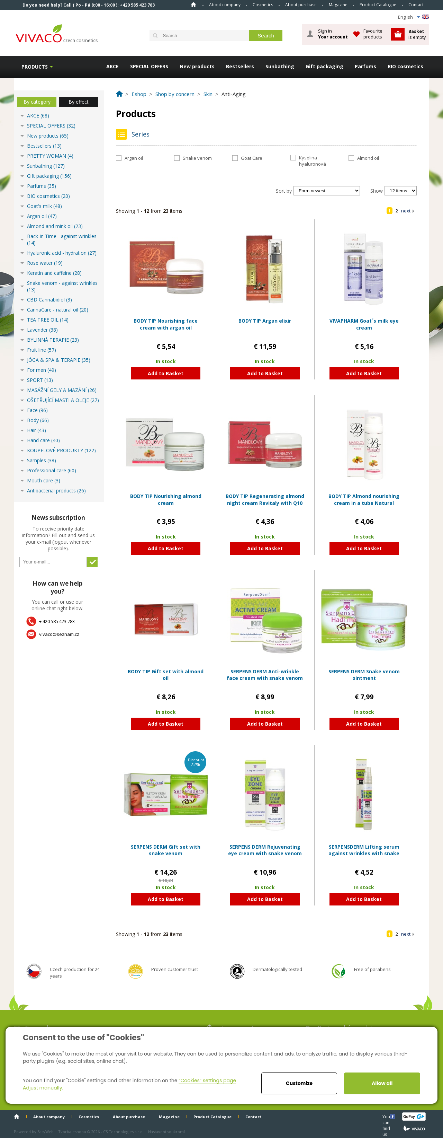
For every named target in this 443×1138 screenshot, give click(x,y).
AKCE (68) (38, 115)
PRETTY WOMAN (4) (50, 155)
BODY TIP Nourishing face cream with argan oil (166, 324)
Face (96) (37, 410)
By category (37, 101)
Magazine (338, 5)
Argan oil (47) (42, 216)
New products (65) (48, 135)
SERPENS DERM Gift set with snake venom (165, 850)
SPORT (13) (40, 380)
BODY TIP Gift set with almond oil (166, 675)
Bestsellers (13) (44, 145)
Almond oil (368, 158)
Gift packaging (324, 66)
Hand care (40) (43, 440)
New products (197, 66)
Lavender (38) (42, 329)
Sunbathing (279, 66)
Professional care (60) (51, 470)
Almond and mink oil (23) (55, 226)
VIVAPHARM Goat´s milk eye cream (364, 324)
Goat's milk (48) (44, 206)
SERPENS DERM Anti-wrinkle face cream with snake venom (265, 675)
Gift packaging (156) (49, 176)
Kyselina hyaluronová (312, 161)
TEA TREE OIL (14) (48, 319)
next (405, 211)
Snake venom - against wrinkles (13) (62, 286)
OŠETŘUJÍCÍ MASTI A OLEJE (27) (63, 400)
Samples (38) (41, 460)
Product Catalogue (378, 5)
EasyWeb (45, 1131)
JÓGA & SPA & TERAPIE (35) (58, 360)
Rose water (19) (45, 263)
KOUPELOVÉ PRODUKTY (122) (61, 450)
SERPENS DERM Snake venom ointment (364, 675)
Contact (416, 5)
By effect (79, 101)
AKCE (112, 66)
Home (193, 4)
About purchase (301, 5)
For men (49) (41, 370)
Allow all (382, 1083)
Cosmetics (263, 5)
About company (225, 5)
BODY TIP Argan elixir (264, 320)
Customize (299, 1083)
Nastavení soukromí (166, 1131)
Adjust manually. (43, 1087)
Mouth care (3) (43, 480)
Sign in (333, 34)
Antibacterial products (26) (56, 490)
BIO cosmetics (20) (48, 196)
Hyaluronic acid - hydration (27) (62, 253)
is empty (417, 34)
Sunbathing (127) (46, 166)
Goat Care (251, 158)
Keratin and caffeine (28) (54, 273)
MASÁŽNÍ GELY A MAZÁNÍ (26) (62, 390)
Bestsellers (240, 66)
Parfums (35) (41, 186)
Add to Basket (165, 373)
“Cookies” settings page (207, 1080)
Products (34, 66)
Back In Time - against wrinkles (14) (62, 239)
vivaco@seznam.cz (59, 634)
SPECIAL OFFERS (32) (51, 125)
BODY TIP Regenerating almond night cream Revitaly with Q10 (265, 499)
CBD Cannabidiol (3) (49, 299)
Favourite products (372, 34)
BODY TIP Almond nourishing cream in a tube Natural (363, 499)
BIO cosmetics (405, 66)
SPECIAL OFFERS (149, 66)
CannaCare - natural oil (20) (57, 309)
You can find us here (386, 1116)
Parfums (365, 66)
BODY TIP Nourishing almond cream (165, 499)
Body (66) (38, 420)
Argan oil (134, 158)
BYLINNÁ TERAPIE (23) (53, 339)
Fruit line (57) (41, 350)
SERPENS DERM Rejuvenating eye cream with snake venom (265, 850)
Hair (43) (36, 430)
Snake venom (197, 158)
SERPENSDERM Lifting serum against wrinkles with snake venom (363, 853)
